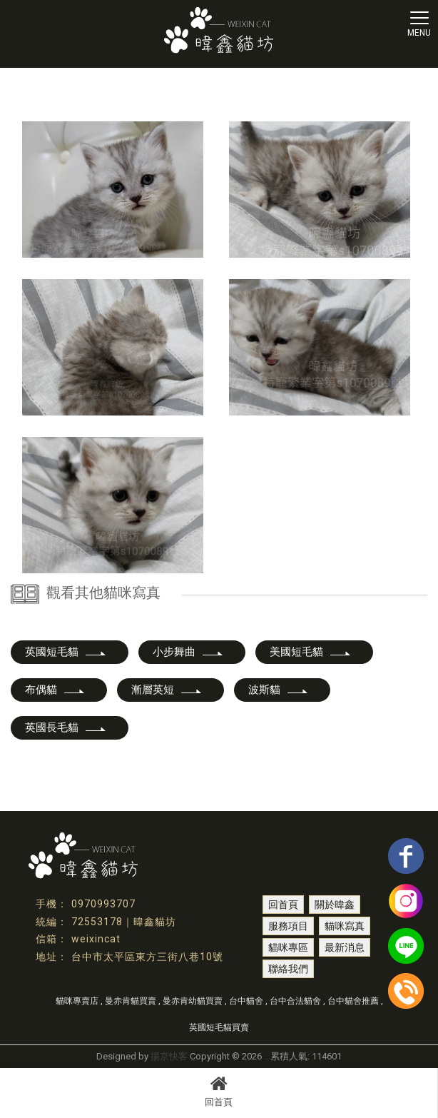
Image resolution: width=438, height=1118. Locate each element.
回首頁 (219, 1090)
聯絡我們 (288, 969)
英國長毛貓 (66, 727)
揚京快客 (169, 1056)
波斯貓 (278, 689)
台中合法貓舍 (295, 1001)
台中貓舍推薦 (353, 1001)
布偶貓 (55, 689)
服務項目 (288, 926)
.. (266, 1056)
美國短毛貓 (311, 651)
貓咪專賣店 (77, 1001)
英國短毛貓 (66, 651)
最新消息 (345, 947)
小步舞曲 (188, 651)
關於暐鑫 (335, 904)
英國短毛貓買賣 (219, 1027)
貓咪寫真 (345, 926)
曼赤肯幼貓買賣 (193, 1001)
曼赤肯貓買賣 (130, 1001)
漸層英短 (167, 689)
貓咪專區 (288, 947)
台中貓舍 (246, 1001)
